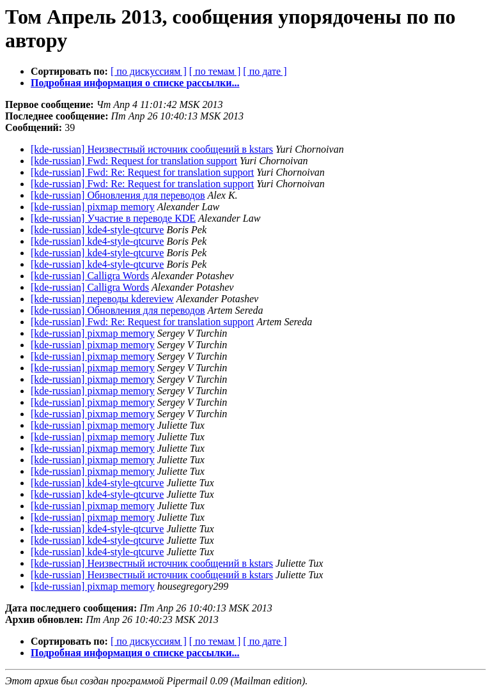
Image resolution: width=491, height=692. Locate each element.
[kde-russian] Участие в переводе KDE (113, 218)
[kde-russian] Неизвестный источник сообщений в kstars (152, 149)
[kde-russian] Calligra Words (90, 275)
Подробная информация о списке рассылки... (135, 82)
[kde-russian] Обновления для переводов (118, 195)
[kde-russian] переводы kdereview (102, 298)
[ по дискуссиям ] (149, 71)
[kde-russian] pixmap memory (93, 206)
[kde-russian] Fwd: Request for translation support (134, 160)
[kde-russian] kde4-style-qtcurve (97, 229)
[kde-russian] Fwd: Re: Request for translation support (142, 172)
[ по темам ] (215, 71)
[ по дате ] (264, 71)
